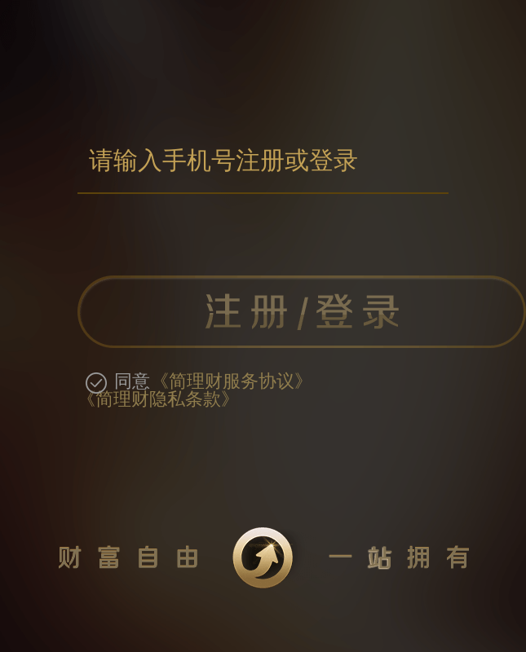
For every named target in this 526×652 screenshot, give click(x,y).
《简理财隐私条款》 (158, 399)
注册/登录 (301, 311)
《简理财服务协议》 (231, 381)
